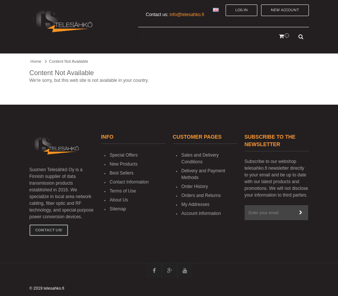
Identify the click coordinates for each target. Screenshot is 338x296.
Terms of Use (123, 191)
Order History (195, 186)
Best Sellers (122, 173)
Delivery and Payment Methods (203, 174)
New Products (124, 164)
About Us (119, 200)
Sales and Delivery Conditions (200, 158)
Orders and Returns (201, 195)
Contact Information (129, 182)
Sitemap (118, 209)
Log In (241, 10)
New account (285, 10)
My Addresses (196, 204)
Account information (201, 213)
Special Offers (124, 155)
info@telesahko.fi (187, 14)
